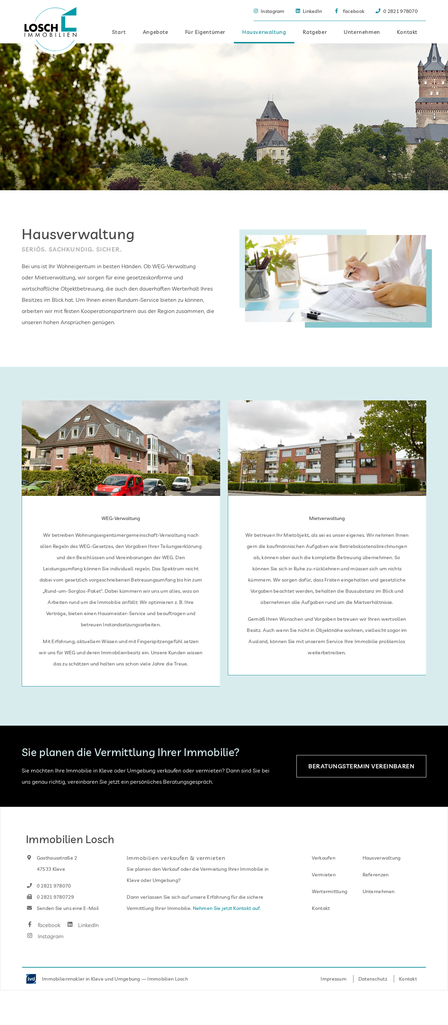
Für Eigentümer (205, 32)
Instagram (45, 953)
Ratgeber (315, 32)
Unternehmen (362, 32)
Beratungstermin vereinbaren (361, 783)
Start (119, 32)
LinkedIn (82, 942)
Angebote (155, 32)
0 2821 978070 (48, 903)
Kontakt (407, 32)
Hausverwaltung (264, 32)
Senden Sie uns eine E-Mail (62, 926)
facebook (43, 942)
